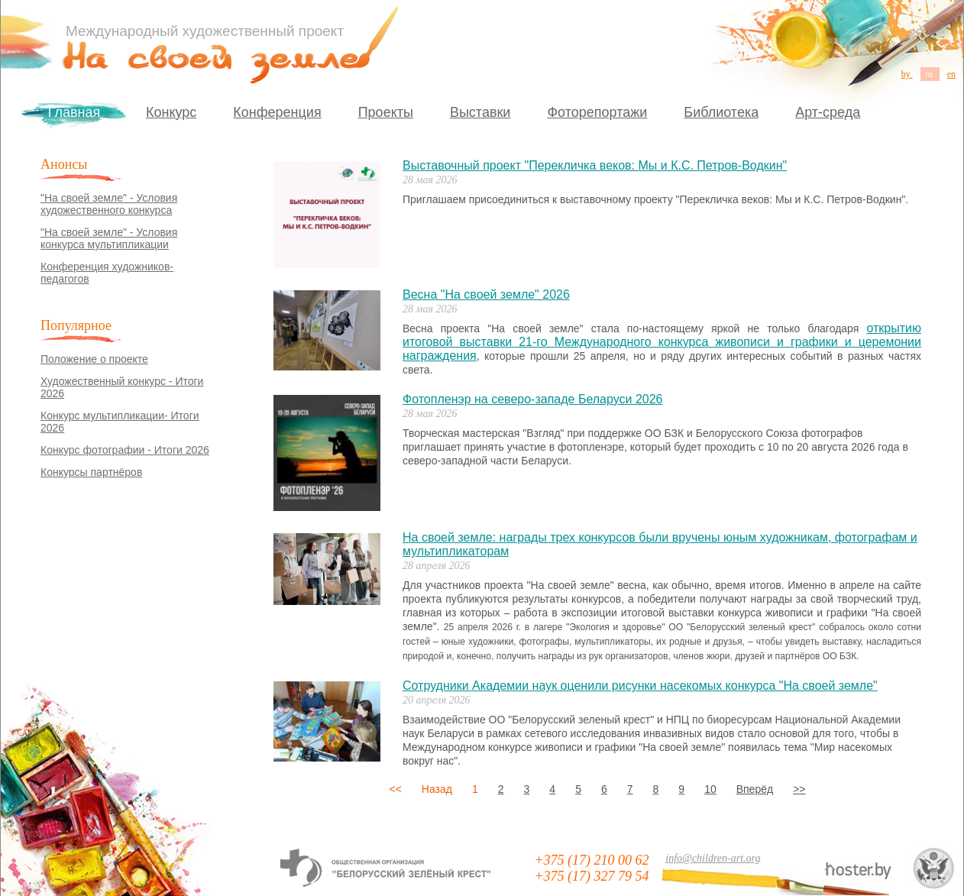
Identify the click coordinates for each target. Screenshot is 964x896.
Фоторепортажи (597, 112)
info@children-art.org (712, 858)
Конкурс (171, 112)
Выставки (480, 112)
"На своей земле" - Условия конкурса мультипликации (108, 238)
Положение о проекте (94, 359)
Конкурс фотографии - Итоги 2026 (124, 450)
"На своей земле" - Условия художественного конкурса (108, 204)
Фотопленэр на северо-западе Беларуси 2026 (533, 399)
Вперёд (754, 789)
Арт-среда (827, 112)
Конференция (277, 112)
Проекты (385, 112)
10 (710, 789)
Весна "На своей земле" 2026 (486, 294)
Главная (74, 112)
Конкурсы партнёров (91, 472)
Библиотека (721, 112)
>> (799, 789)
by (907, 74)
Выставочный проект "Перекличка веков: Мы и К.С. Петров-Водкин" (595, 165)
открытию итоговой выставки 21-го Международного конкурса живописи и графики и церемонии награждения (662, 342)
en (951, 74)
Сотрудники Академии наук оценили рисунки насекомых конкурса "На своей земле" (640, 685)
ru (930, 74)
